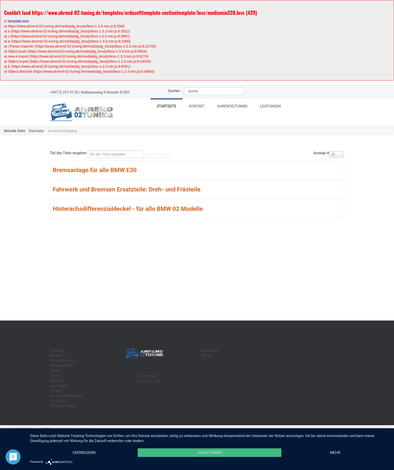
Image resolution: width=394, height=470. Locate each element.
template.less (18, 21)
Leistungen (272, 106)
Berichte (56, 381)
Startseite (166, 106)
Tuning (55, 371)
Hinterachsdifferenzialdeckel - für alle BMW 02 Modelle (128, 208)
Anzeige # (321, 153)
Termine (56, 376)
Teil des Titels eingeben (68, 153)
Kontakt (197, 106)
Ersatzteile (58, 401)
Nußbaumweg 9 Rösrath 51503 (105, 92)
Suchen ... (175, 91)
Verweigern (83, 452)
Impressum (209, 350)
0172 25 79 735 (148, 381)
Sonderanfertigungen (66, 396)
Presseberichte (61, 366)
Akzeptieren (210, 452)
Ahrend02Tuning (234, 106)
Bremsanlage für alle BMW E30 (95, 170)
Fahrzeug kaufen (63, 406)
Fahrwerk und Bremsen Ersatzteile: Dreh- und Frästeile (127, 189)
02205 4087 (148, 376)
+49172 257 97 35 (64, 92)
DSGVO (206, 356)
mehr (335, 452)
